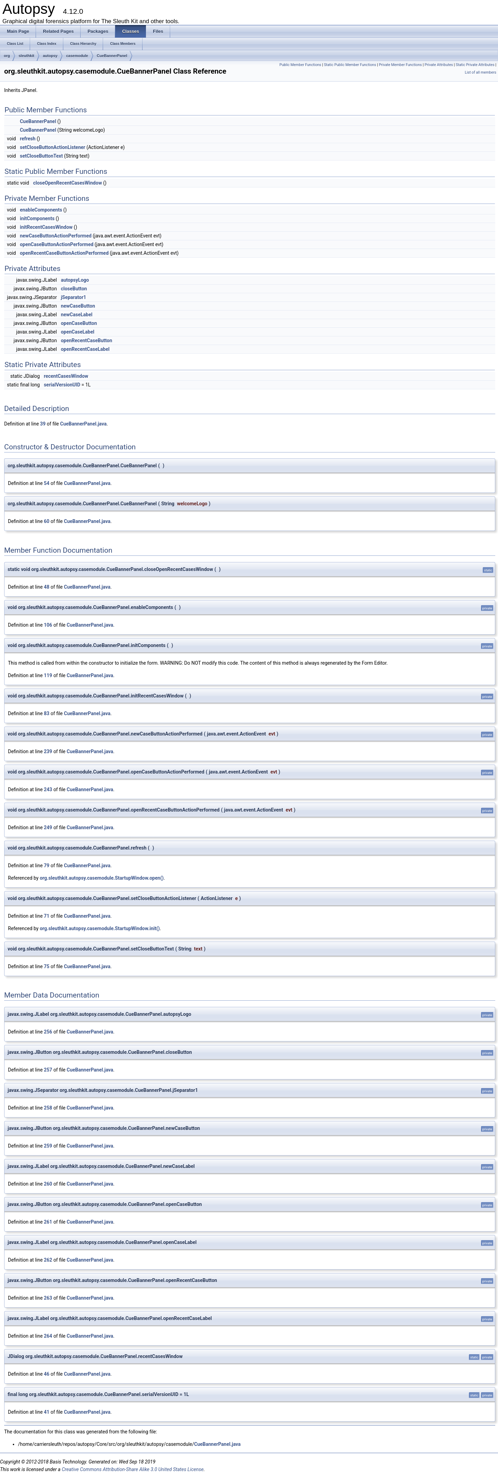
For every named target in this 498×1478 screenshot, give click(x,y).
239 (48, 751)
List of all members (480, 72)
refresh (27, 138)
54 (46, 483)
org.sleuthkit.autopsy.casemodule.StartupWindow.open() (102, 878)
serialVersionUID (62, 384)
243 (48, 789)
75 (46, 966)
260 (48, 1184)
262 (48, 1260)
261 (48, 1222)
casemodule (77, 56)
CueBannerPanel (112, 56)
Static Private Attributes (475, 65)
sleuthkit (26, 56)
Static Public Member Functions (350, 65)
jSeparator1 (73, 297)
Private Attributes (439, 65)
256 (48, 1032)
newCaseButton (78, 306)
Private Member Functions (400, 65)
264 (48, 1336)
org (7, 56)
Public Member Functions (300, 65)
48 (46, 587)
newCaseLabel (76, 314)
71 (46, 916)
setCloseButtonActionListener (52, 147)
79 (46, 865)
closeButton (74, 288)
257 (48, 1070)
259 (48, 1146)
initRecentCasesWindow (46, 227)
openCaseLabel (77, 332)
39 (43, 424)
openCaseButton (79, 323)
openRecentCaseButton (86, 340)
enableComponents (41, 210)
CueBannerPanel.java (83, 424)
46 (46, 1374)
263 (48, 1298)
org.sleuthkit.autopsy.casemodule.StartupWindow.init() (100, 928)
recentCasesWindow (66, 376)
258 (48, 1108)
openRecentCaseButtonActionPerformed (64, 253)
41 (46, 1412)
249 (48, 827)
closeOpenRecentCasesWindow (67, 183)
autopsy (50, 56)
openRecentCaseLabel (85, 349)
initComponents (37, 218)
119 (48, 675)
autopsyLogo (75, 280)
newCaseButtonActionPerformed (55, 235)
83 (46, 713)
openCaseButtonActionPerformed (56, 244)
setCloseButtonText (41, 156)
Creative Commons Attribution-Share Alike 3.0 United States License (132, 1469)
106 (48, 625)
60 (46, 521)
